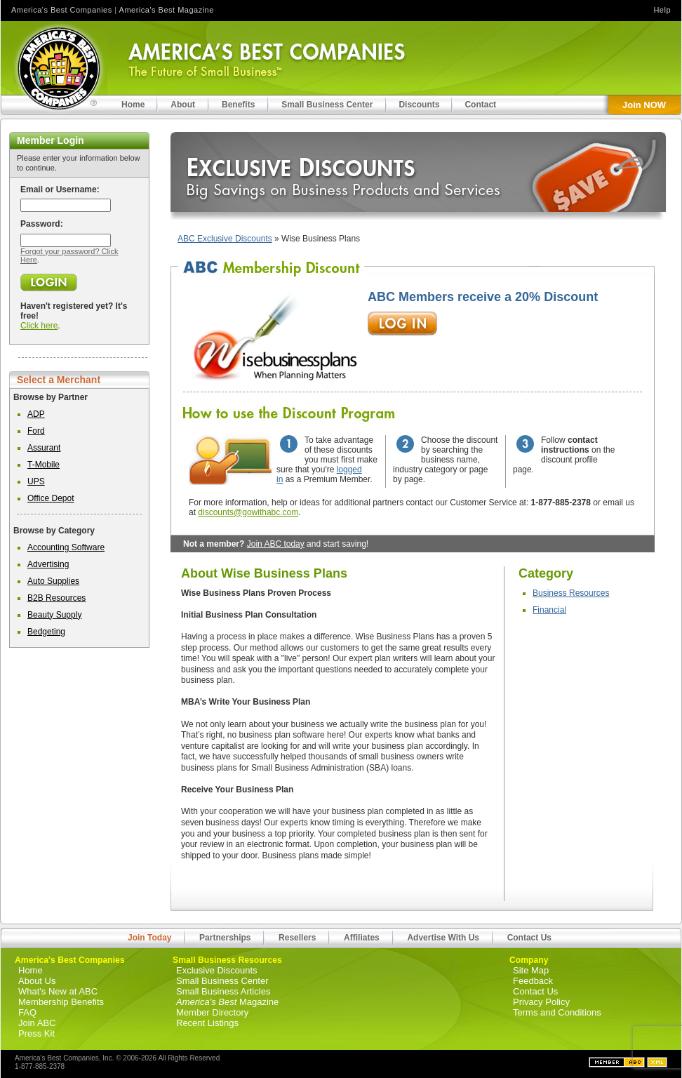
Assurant (43, 448)
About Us (36, 981)
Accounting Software (66, 547)
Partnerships (224, 938)
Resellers (297, 938)
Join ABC (36, 1023)
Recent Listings (207, 1023)
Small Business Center (222, 981)
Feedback (533, 981)
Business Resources (571, 593)
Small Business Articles (223, 991)
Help (662, 10)
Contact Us (529, 938)
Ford (36, 431)
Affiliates (362, 938)
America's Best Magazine (166, 10)
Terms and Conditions (557, 1012)
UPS (36, 481)
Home (30, 970)
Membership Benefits (61, 1002)
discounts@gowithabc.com (248, 512)
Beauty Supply (54, 615)
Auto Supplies (53, 581)
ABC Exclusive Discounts (225, 239)
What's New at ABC (58, 991)
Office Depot (50, 498)
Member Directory (212, 1012)
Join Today (149, 938)
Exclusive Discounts (217, 970)
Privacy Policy (541, 1002)
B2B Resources (56, 598)
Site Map (531, 970)
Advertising (48, 564)
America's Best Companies (61, 10)
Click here (39, 326)
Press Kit (36, 1033)
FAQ (27, 1012)
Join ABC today (276, 544)
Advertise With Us (443, 938)
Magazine (227, 1002)
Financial (549, 610)
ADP (36, 414)
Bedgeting (46, 632)
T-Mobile (43, 465)
